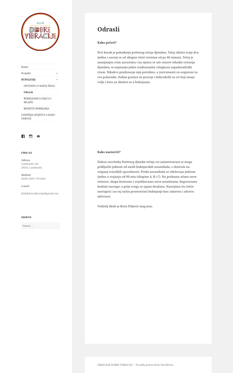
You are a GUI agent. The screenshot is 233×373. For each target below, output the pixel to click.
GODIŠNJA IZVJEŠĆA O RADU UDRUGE (38, 116)
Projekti (26, 73)
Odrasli (28, 92)
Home (24, 67)
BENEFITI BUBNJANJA (36, 108)
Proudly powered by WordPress (154, 365)
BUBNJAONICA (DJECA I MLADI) (37, 100)
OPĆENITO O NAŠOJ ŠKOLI (39, 86)
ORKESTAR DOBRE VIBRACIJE (115, 365)
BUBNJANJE (28, 79)
